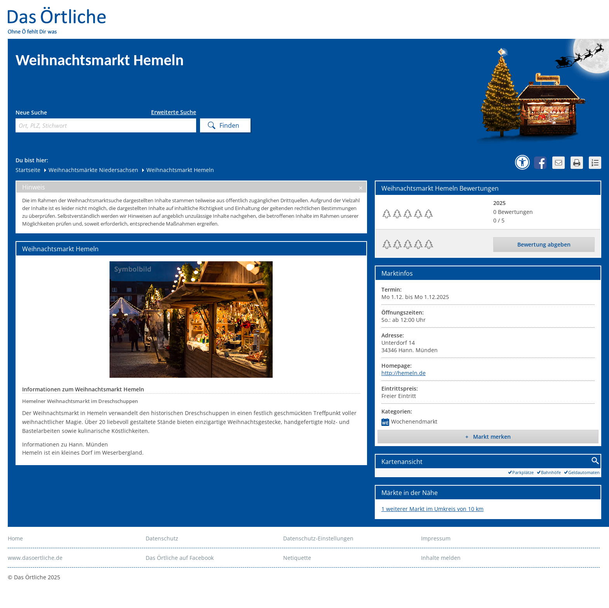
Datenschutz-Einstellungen (318, 538)
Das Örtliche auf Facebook (180, 557)
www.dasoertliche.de (35, 557)
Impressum (436, 538)
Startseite (28, 170)
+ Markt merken (488, 436)
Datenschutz (162, 538)
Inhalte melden (441, 557)
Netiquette (297, 557)
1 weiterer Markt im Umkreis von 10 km (432, 508)
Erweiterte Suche (173, 112)
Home (15, 538)
